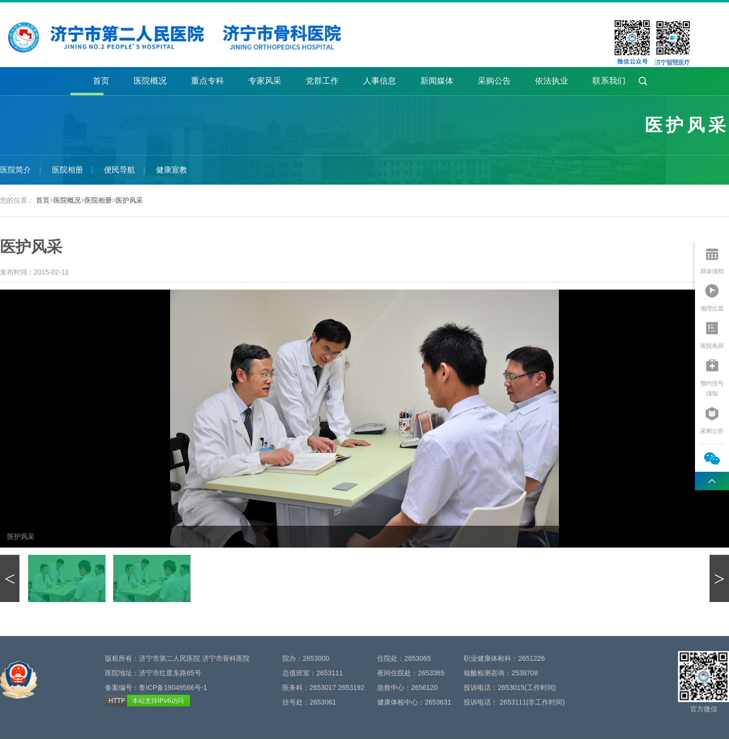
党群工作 (322, 81)
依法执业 (551, 81)
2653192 (351, 687)
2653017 (323, 687)
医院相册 (67, 170)
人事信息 (379, 81)
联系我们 (608, 81)
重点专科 (207, 81)
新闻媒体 (436, 81)
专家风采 (264, 81)
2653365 (431, 673)
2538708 (524, 673)
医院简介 (15, 170)
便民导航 (119, 170)
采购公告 (494, 81)
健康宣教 (171, 170)
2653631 (438, 702)
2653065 (417, 658)
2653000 (316, 658)
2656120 (424, 687)
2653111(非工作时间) (531, 702)
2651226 (531, 658)
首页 (101, 81)
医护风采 (129, 200)
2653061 (323, 702)
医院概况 (150, 81)
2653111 (329, 673)
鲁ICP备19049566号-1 (173, 687)
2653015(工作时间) (527, 687)
